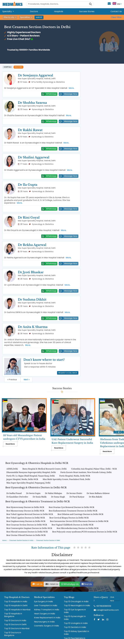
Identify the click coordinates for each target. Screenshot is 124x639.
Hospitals (58, 11)
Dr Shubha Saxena (32, 102)
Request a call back (67, 372)
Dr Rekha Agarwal (32, 245)
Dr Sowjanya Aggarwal (35, 75)
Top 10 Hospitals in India (15, 601)
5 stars (89, 547)
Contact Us (116, 11)
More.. (71, 88)
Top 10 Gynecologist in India (75, 618)
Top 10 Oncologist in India (76, 601)
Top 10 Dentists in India (75, 627)
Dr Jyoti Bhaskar (31, 272)
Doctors (34, 11)
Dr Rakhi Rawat (30, 130)
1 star (74, 547)
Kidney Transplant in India (46, 609)
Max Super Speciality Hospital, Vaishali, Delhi (36, 78)
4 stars (86, 547)
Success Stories (86, 11)
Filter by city (9, 17)
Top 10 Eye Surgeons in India (75, 611)
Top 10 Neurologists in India (77, 605)
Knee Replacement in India (47, 617)
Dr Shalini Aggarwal (33, 157)
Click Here (112, 599)
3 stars (82, 547)
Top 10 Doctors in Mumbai (16, 628)
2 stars (78, 547)
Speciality (7, 11)
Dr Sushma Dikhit (32, 299)
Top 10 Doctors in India (15, 620)
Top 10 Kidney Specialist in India (76, 633)
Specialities (25, 17)
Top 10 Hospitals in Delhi (15, 605)
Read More (10, 444)
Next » (26, 379)
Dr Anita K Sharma (33, 327)
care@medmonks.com (106, 610)
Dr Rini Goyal (29, 217)
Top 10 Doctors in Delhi (15, 624)
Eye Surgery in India (43, 601)
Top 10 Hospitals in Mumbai (17, 609)
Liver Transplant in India (45, 605)
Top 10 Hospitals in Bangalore (13, 615)
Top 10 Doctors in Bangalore (12, 634)
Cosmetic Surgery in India (46, 625)
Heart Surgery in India (44, 613)
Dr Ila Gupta (27, 184)
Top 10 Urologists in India (76, 623)
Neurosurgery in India (44, 621)
